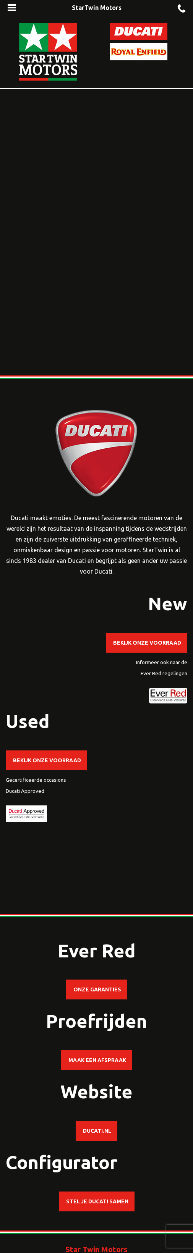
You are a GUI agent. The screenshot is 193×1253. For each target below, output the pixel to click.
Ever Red (151, 673)
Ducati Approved (25, 791)
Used (28, 721)
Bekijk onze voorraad (146, 643)
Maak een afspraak (96, 1060)
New (167, 603)
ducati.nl (96, 1131)
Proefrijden (96, 1020)
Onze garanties (96, 989)
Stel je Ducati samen (96, 1201)
